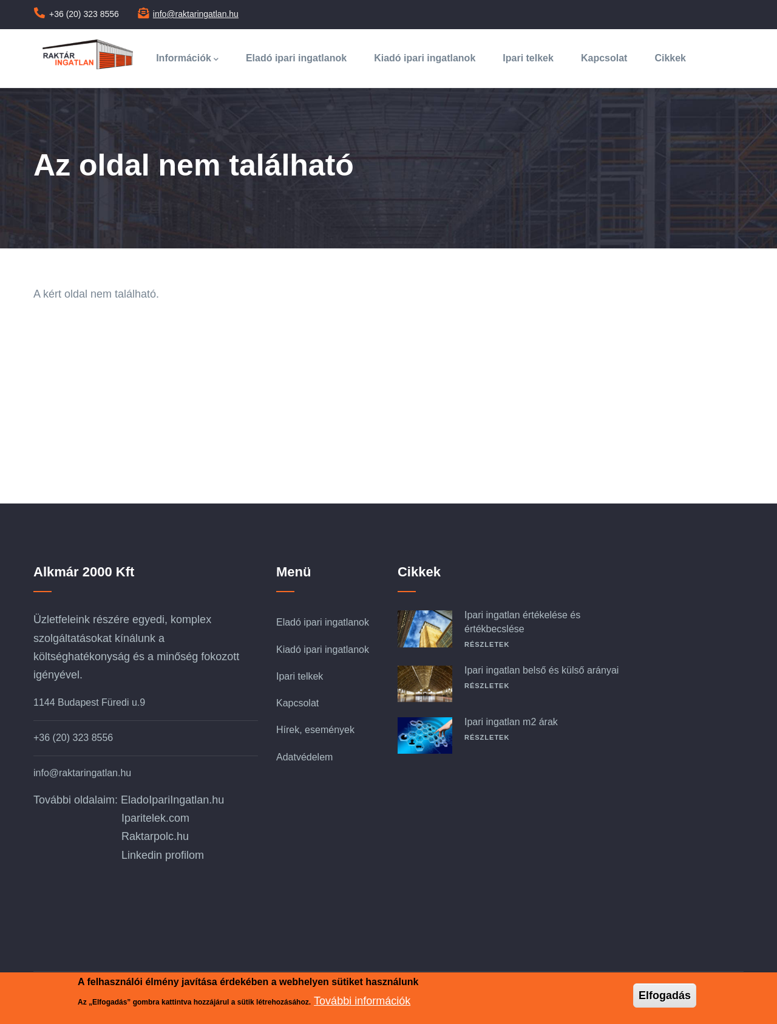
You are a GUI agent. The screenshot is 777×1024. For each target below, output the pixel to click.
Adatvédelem (304, 757)
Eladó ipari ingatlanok (296, 58)
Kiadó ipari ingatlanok (424, 58)
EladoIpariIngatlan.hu (172, 800)
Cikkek (670, 58)
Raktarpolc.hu (155, 836)
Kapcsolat (604, 58)
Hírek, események (315, 730)
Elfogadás (665, 996)
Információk (187, 59)
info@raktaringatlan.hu (196, 14)
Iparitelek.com (155, 818)
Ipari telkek (528, 58)
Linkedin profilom (162, 855)
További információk (362, 1001)
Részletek (486, 644)
